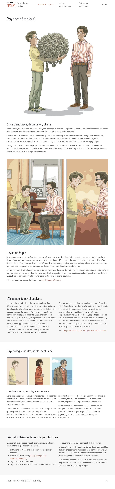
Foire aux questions (83, 4)
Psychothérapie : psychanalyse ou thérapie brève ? (85, 330)
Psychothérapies (46, 4)
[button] (106, 481)
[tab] (17, 371)
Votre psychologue (65, 4)
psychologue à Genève (51, 280)
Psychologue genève (23, 4)
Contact (103, 4)
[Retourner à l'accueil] (11, 4)
